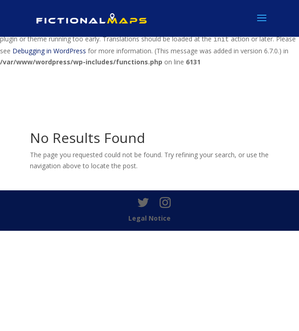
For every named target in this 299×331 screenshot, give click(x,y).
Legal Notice (149, 218)
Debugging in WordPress (49, 50)
